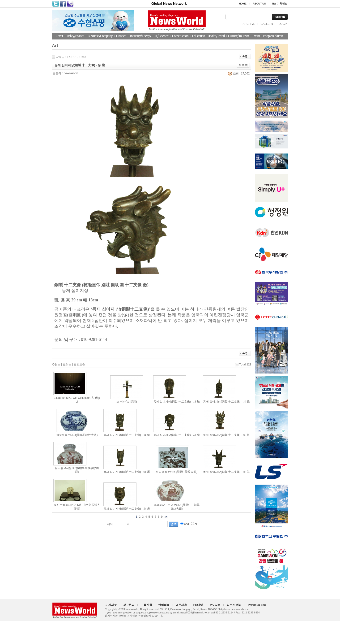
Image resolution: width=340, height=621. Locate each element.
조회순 (67, 364)
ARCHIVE (248, 24)
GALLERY (266, 24)
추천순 (56, 364)
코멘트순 (79, 364)
